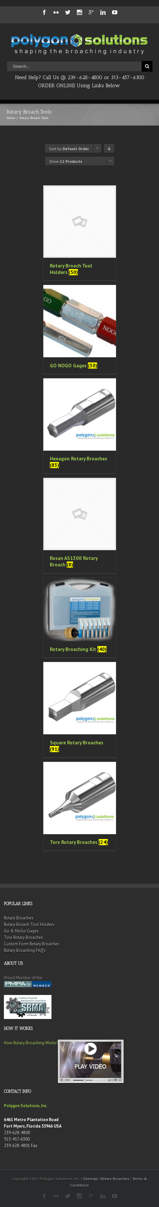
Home (11, 118)
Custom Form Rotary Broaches (31, 944)
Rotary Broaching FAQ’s (25, 950)
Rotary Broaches (19, 918)
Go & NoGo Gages (21, 931)
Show (65, 161)
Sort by (69, 148)
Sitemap (90, 1178)
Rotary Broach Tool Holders (29, 924)
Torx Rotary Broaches (23, 937)
